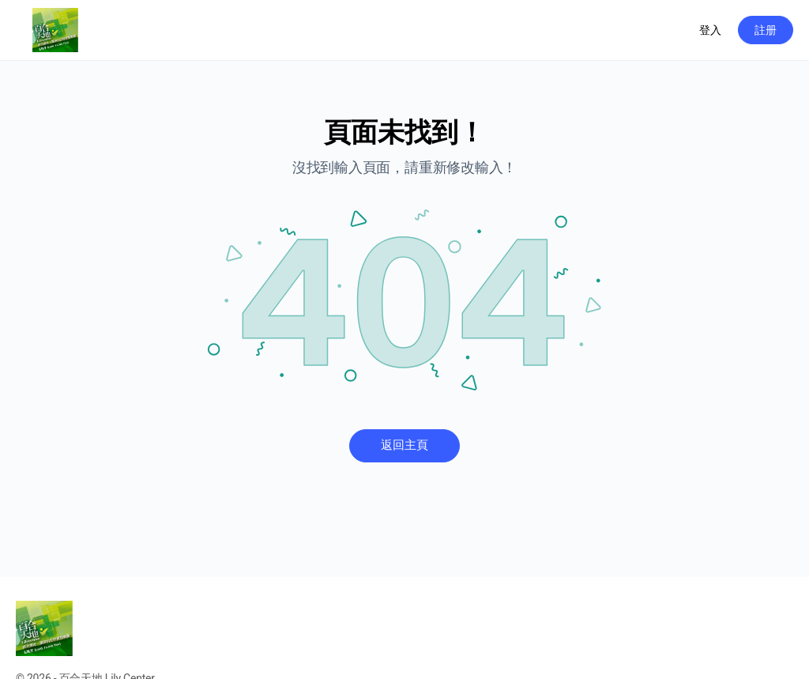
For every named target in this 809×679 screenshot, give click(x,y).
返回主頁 (404, 445)
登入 (710, 30)
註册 (765, 30)
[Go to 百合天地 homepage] (55, 28)
